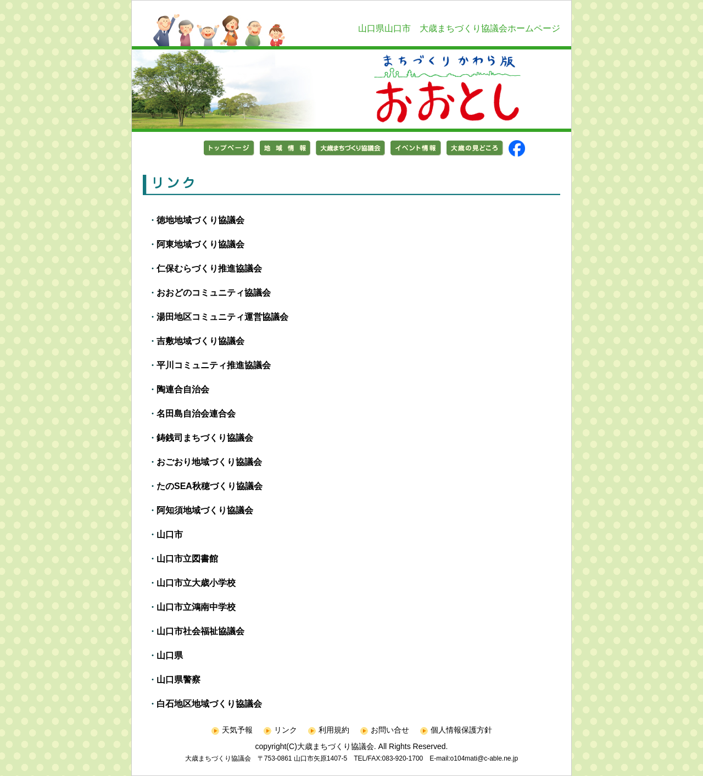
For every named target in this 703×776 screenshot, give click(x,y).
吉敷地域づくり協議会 (200, 341)
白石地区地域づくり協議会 (209, 703)
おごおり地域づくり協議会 (209, 462)
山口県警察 (178, 679)
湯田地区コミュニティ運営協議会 (222, 317)
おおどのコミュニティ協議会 (214, 292)
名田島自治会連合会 (196, 413)
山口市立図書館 (187, 558)
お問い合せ (384, 729)
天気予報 (232, 729)
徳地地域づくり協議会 (200, 220)
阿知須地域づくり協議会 (205, 510)
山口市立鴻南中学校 (196, 607)
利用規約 (328, 729)
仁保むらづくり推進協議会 (209, 268)
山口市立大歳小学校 (196, 582)
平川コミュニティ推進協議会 (214, 365)
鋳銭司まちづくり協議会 (205, 437)
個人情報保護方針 (456, 729)
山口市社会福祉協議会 (200, 631)
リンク (280, 729)
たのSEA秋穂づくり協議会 (210, 486)
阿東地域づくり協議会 (200, 244)
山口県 (170, 655)
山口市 (170, 534)
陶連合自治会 (183, 389)
